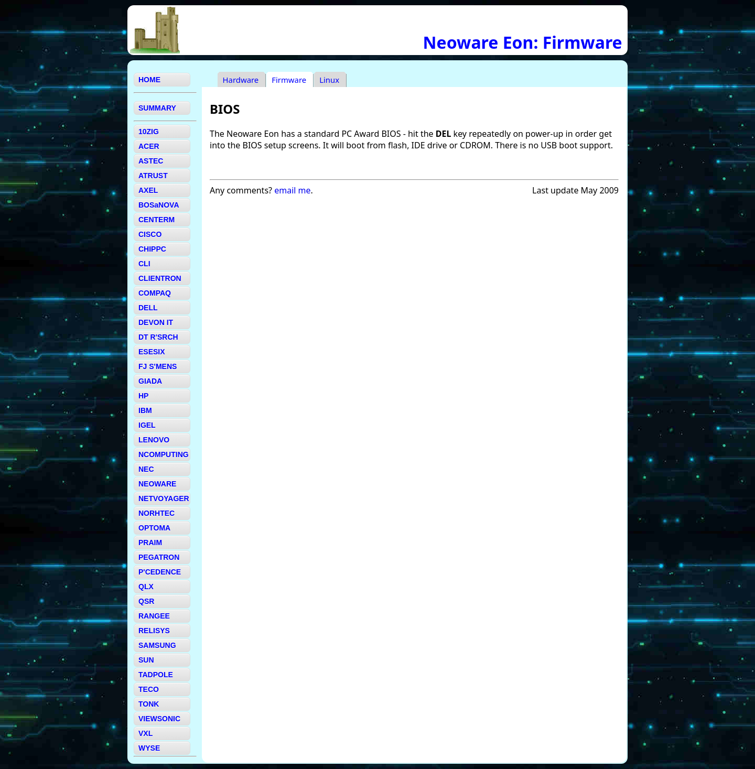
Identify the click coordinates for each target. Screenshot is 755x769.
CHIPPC (152, 249)
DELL (148, 308)
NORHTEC (156, 513)
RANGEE (154, 616)
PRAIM (150, 542)
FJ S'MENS (157, 366)
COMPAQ (154, 293)
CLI (144, 263)
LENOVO (153, 440)
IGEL (147, 425)
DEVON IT (155, 322)
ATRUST (153, 175)
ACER (148, 146)
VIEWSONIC (159, 718)
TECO (148, 689)
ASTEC (150, 161)
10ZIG (148, 131)
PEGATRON (158, 557)
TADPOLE (155, 674)
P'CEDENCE (159, 572)
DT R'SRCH (158, 337)
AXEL (148, 190)
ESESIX (151, 352)
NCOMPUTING (163, 454)
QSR (146, 601)
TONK (148, 704)
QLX (146, 586)
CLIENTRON (159, 278)
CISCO (149, 234)
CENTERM (156, 219)
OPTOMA (154, 528)
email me (292, 190)
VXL (145, 733)
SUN (146, 660)
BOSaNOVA (158, 205)
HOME (149, 79)
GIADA (150, 381)
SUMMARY (157, 108)
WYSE (149, 748)
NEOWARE (157, 484)
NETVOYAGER (163, 498)
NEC (146, 469)
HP (143, 396)
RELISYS (154, 630)
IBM (145, 410)
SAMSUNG (157, 645)
